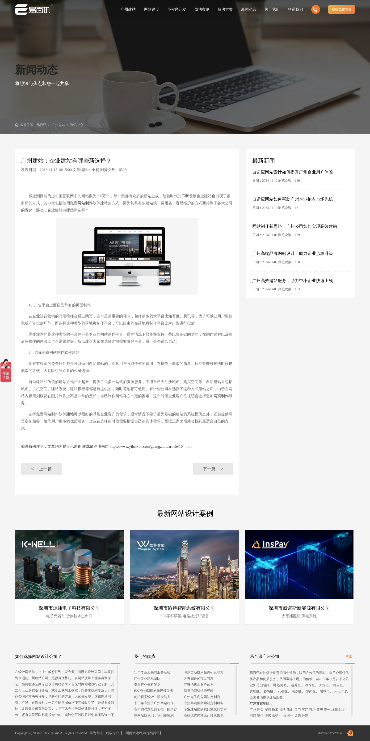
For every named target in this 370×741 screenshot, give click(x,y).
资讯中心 (76, 125)
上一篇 (41, 484)
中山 (282, 716)
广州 (253, 709)
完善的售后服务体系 (199, 684)
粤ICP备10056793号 (330, 733)
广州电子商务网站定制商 (202, 697)
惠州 (327, 709)
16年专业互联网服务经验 (152, 672)
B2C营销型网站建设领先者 (153, 691)
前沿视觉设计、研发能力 (152, 697)
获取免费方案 (342, 9)
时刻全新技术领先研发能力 (203, 672)
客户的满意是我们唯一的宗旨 (155, 709)
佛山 (290, 709)
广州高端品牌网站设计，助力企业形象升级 (292, 268)
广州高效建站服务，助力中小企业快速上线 (292, 295)
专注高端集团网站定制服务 (203, 703)
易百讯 (41, 125)
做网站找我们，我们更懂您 (154, 715)
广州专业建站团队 (147, 678)
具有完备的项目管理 (199, 678)
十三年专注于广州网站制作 (154, 703)
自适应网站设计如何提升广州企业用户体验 (292, 187)
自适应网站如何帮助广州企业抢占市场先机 (292, 214)
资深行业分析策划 (147, 684)
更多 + (350, 657)
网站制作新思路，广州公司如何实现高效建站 (294, 241)
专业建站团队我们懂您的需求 (205, 709)
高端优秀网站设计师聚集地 (203, 715)
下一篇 (213, 484)
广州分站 (58, 125)
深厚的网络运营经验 (199, 691)
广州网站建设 (132, 733)
